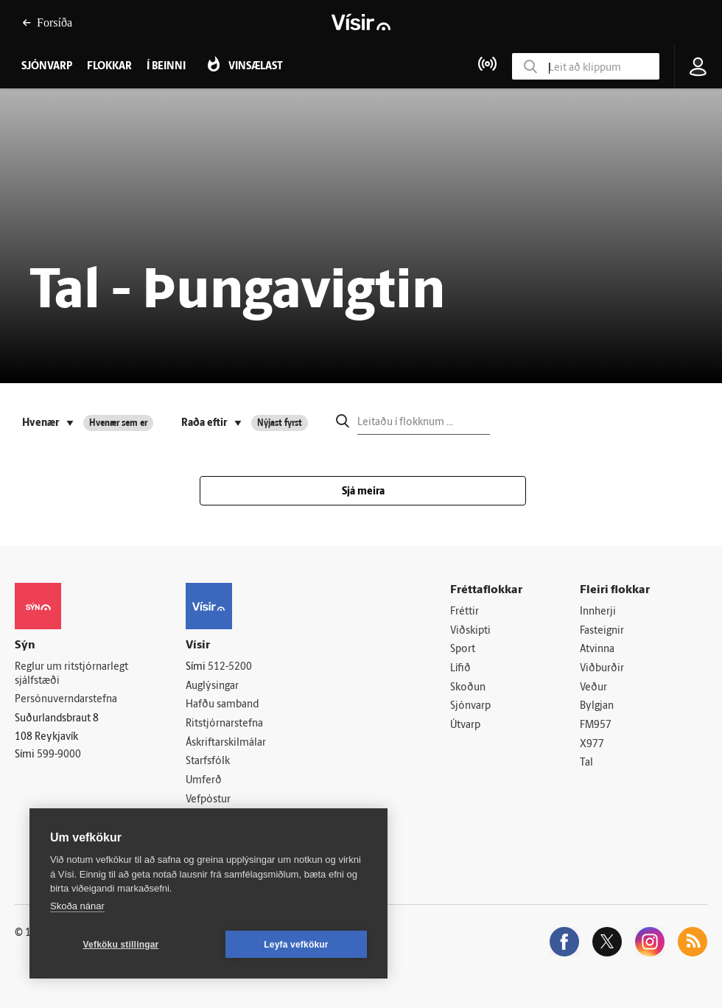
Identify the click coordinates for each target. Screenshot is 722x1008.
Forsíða (47, 22)
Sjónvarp (470, 706)
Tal (586, 763)
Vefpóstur (208, 799)
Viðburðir (602, 668)
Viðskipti (470, 631)
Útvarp (465, 725)
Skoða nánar (77, 905)
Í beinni (166, 66)
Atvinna (597, 649)
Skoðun (468, 687)
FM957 (595, 725)
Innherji (598, 611)
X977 (592, 744)
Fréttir (464, 611)
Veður (593, 687)
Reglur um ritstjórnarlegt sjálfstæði (71, 674)
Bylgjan (597, 706)
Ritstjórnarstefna (224, 723)
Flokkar (109, 66)
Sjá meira (363, 491)
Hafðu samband (222, 704)
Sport (462, 649)
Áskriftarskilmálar (226, 743)
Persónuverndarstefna (66, 699)
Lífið (460, 668)
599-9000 (59, 754)
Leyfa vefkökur (296, 944)
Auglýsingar (212, 686)
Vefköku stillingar (121, 944)
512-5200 (230, 667)
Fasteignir (602, 631)
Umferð (204, 780)
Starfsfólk (208, 761)
